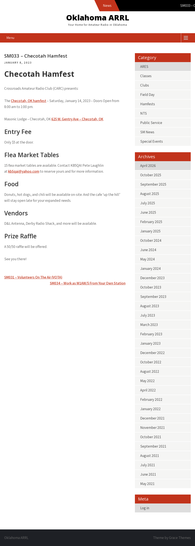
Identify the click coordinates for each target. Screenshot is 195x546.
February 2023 (151, 334)
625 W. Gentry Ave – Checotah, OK (77, 119)
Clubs (144, 85)
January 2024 (150, 268)
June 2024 (148, 249)
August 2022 (149, 371)
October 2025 (150, 175)
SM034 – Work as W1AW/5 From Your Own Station (88, 283)
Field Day (147, 94)
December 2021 (152, 418)
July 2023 (147, 315)
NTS (143, 113)
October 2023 (150, 287)
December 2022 (152, 352)
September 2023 (153, 296)
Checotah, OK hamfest (28, 100)
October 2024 (150, 240)
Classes (146, 76)
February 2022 (151, 399)
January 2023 (150, 343)
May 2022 (147, 380)
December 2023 (152, 278)
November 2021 (152, 427)
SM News (147, 132)
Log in (144, 508)
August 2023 (149, 306)
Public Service (151, 122)
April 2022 (148, 390)
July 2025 (147, 203)
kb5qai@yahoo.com (23, 171)
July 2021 (147, 465)
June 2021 (148, 474)
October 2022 (150, 362)
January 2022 (150, 409)
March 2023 (149, 324)
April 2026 (148, 165)
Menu (10, 38)
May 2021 (147, 483)
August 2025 (149, 193)
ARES (144, 66)
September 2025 (153, 184)
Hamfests (147, 104)
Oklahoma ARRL (97, 17)
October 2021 (150, 437)
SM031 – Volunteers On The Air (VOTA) (33, 277)
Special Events (151, 141)
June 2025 (148, 212)
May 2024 (147, 259)
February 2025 (151, 221)
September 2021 (153, 446)
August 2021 (149, 455)
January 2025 (150, 231)
